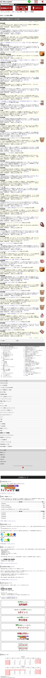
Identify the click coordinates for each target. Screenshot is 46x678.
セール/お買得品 (3, 385)
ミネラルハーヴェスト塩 (5, 441)
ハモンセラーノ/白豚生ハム (6, 410)
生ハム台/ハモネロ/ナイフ (5, 414)
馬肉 (1, 430)
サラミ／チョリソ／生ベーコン (7, 412)
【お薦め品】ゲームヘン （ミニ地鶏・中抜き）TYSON (12, 267)
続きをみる (24, 25)
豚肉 (1, 421)
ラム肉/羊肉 (2, 426)
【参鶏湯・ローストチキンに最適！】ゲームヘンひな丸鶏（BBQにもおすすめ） (17, 51)
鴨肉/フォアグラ (3, 428)
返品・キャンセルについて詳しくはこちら (9, 563)
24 (1, 358)
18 (1, 376)
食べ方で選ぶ (3, 392)
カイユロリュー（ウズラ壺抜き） (7, 152)
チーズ (1, 403)
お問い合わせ (3, 461)
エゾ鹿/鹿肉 (2, 423)
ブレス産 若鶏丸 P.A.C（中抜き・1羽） (9, 282)
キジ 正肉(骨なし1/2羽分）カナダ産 (8, 329)
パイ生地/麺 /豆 (3, 439)
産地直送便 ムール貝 (4, 444)
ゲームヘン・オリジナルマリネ (7, 243)
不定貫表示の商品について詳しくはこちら (9, 579)
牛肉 (1, 419)
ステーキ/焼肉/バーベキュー (6, 396)
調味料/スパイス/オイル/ (5, 437)
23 (1, 365)
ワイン (1, 417)
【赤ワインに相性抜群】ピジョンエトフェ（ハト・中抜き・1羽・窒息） (16, 42)
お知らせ (2, 459)
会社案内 (2, 463)
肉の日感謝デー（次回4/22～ (6, 446)
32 (1, 363)
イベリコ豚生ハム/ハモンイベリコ (7, 407)
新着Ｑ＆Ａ (2, 454)
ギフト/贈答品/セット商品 (5, 389)
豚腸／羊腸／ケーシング (5, 401)
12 (1, 348)
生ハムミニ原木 (3, 405)
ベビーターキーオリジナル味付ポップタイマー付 (10, 137)
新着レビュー (3, 452)
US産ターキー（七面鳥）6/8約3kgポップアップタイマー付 (13, 207)
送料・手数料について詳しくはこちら (8, 520)
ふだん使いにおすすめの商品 (6, 387)
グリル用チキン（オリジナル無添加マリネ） (10, 251)
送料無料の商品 (3, 394)
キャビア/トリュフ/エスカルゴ (6, 435)
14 (1, 356)
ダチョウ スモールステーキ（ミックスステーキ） (11, 222)
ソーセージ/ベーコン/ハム (5, 398)
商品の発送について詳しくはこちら (8, 543)
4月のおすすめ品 (4, 383)
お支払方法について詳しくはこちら (8, 493)
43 (1, 369)
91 (1, 346)
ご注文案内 (2, 457)
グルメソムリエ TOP (5, 11)
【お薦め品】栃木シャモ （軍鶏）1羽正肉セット (10, 259)
